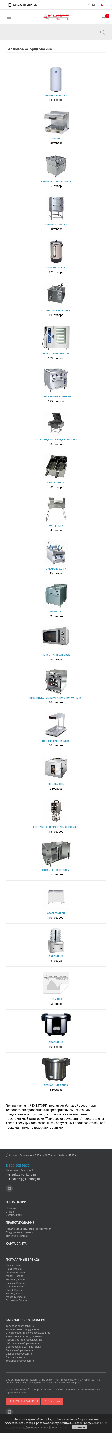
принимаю (80, 1427)
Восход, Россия (15, 1293)
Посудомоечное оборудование (24, 1339)
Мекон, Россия (14, 1276)
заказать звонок (22, 4)
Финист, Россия (15, 1272)
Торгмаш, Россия (16, 1279)
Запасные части (15, 1357)
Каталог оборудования (25, 1320)
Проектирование (20, 1223)
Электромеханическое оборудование (28, 1332)
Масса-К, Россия (16, 1296)
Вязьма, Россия (15, 1283)
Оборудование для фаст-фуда (23, 1346)
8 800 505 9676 (18, 1165)
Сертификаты (14, 1214)
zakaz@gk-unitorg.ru (23, 1179)
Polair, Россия (14, 1268)
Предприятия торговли (19, 1232)
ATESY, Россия (14, 1286)
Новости (11, 1208)
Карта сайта (16, 1243)
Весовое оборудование (19, 1350)
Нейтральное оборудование (22, 1343)
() (91, 5)
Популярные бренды (23, 1259)
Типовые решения (17, 1235)
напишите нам (52, 1401)
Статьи (10, 1211)
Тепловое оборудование (20, 1325)
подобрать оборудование (23, 1401)
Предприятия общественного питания (28, 1228)
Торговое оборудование (20, 1360)
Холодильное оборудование (22, 1329)
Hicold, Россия (14, 1290)
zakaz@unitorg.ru (23, 35)
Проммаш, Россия (16, 1300)
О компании (16, 1202)
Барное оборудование (19, 1353)
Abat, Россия (13, 1265)
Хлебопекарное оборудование (24, 1336)
